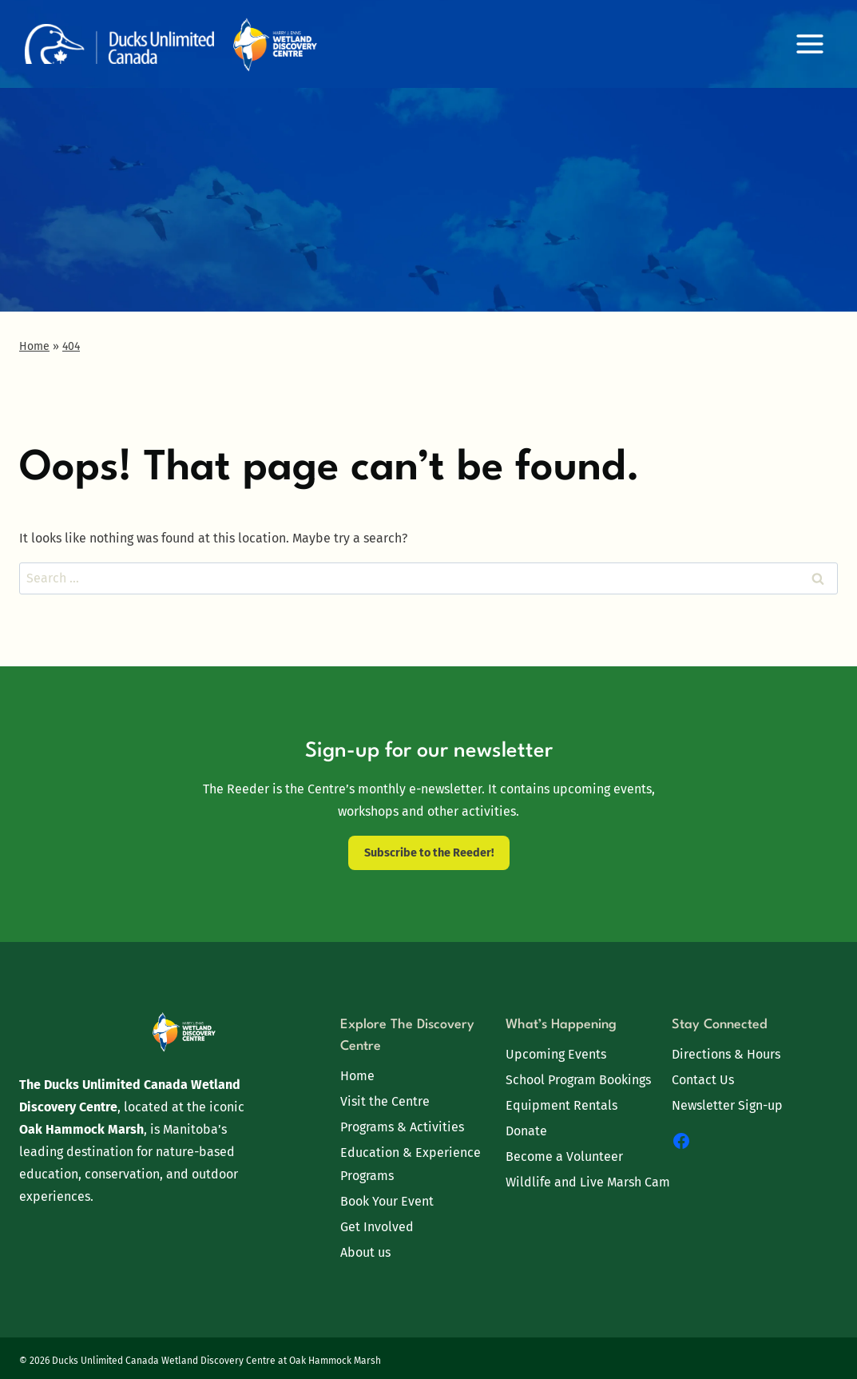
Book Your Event (387, 1201)
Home (357, 1075)
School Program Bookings (578, 1079)
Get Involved (377, 1226)
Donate (526, 1131)
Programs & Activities (402, 1127)
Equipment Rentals (561, 1105)
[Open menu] (809, 43)
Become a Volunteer (564, 1156)
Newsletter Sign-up (727, 1105)
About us (365, 1252)
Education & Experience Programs (410, 1164)
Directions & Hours (726, 1054)
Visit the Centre (385, 1101)
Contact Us (703, 1079)
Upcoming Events (556, 1054)
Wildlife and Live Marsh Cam (588, 1182)
